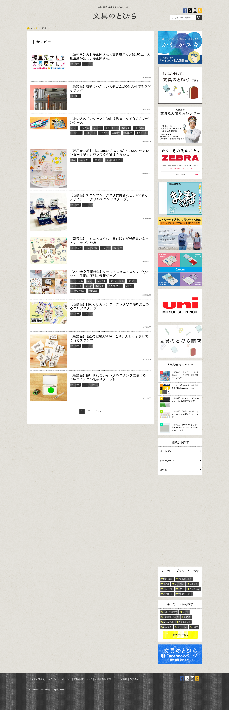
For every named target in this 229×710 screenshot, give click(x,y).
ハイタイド (76, 133)
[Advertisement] (180, 521)
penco (74, 128)
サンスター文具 (117, 281)
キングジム (194, 589)
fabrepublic (168, 579)
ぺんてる (85, 128)
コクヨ (166, 584)
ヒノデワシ (179, 584)
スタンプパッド (90, 385)
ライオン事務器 (78, 291)
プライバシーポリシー (59, 679)
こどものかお (77, 281)
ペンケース (182, 627)
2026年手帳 (168, 622)
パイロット (90, 133)
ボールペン (180, 451)
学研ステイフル (185, 594)
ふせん (90, 281)
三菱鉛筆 (116, 133)
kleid (73, 160)
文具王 (195, 627)
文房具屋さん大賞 (170, 617)
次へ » (98, 411)
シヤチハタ (76, 286)
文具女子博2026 (170, 612)
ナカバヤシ (168, 589)
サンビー (75, 64)
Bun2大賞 (167, 627)
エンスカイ (76, 248)
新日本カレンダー (114, 160)
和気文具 (93, 291)
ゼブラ (181, 589)
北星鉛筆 (128, 133)
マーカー (103, 133)
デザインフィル (115, 286)
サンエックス (91, 248)
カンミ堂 (101, 281)
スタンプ (87, 64)
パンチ (129, 286)
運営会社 (134, 679)
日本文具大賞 (184, 622)
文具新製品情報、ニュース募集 (111, 679)
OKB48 (187, 617)
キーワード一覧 (179, 635)
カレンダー (85, 160)
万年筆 (180, 470)
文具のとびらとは (36, 679)
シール (88, 286)
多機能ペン (141, 133)
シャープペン (111, 128)
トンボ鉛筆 (139, 128)
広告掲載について (83, 679)
